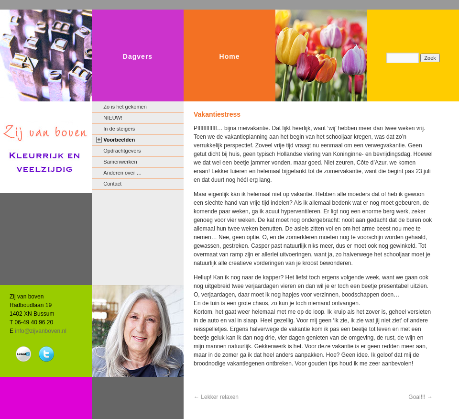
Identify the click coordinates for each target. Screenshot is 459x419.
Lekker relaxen (216, 397)
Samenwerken (120, 162)
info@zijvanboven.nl (40, 331)
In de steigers (119, 129)
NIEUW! (112, 118)
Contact (112, 184)
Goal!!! (420, 397)
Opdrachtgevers (122, 151)
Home (229, 56)
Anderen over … (122, 173)
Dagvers (138, 56)
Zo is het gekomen (125, 107)
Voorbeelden (119, 140)
